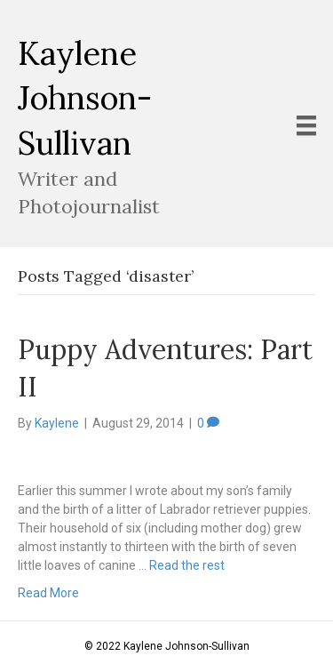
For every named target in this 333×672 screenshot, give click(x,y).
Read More (48, 593)
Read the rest (187, 565)
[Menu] (306, 125)
